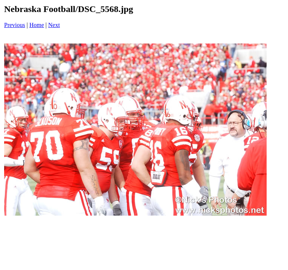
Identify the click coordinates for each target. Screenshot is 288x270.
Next (54, 25)
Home (36, 25)
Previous (14, 25)
